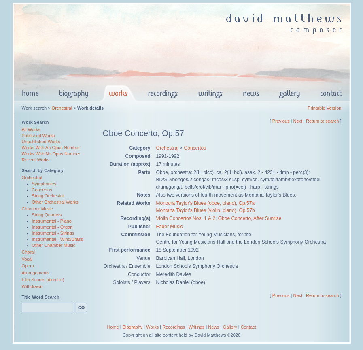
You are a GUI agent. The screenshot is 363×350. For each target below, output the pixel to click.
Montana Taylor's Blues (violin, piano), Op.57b (205, 210)
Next (297, 121)
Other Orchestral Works (55, 201)
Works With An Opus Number (51, 147)
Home (113, 327)
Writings (197, 327)
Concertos (42, 189)
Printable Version (324, 108)
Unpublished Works (41, 141)
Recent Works (36, 159)
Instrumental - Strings (53, 233)
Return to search (322, 121)
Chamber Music (37, 208)
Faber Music (169, 226)
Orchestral (62, 108)
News (213, 327)
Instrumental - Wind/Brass (57, 239)
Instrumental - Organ (52, 227)
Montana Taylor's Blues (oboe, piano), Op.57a (205, 203)
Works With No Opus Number (51, 153)
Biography (133, 327)
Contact (248, 327)
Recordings (173, 327)
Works (152, 327)
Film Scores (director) (43, 279)
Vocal (27, 259)
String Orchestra (48, 195)
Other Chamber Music (54, 245)
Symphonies (44, 183)
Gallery (230, 327)
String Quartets (47, 214)
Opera (28, 265)
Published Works (38, 135)
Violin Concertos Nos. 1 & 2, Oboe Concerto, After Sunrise (219, 218)
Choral (28, 252)
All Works (31, 129)
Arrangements (36, 272)
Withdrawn (32, 286)
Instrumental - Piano (52, 220)
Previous (281, 121)
